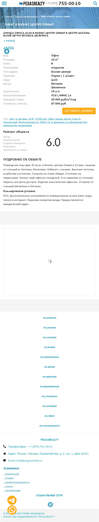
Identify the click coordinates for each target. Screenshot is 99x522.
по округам (49, 318)
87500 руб (41, 119)
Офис (51, 119)
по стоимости (49, 396)
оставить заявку (79, 111)
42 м (31, 119)
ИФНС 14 (45, 122)
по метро (49, 367)
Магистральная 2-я (29, 122)
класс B (76, 119)
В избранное (6, 51)
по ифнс (50, 416)
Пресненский (10, 122)
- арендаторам (12, 490)
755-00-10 (63, 4)
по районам (49, 377)
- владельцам (11, 474)
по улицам (49, 328)
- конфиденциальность (17, 482)
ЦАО (11, 119)
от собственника (74, 122)
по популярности (49, 426)
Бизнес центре (63, 119)
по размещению (49, 386)
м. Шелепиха (58, 122)
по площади (49, 406)
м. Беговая (21, 119)
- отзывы (9, 478)
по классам (49, 337)
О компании (11, 468)
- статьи (8, 486)
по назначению (49, 357)
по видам (49, 347)
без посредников (23, 125)
